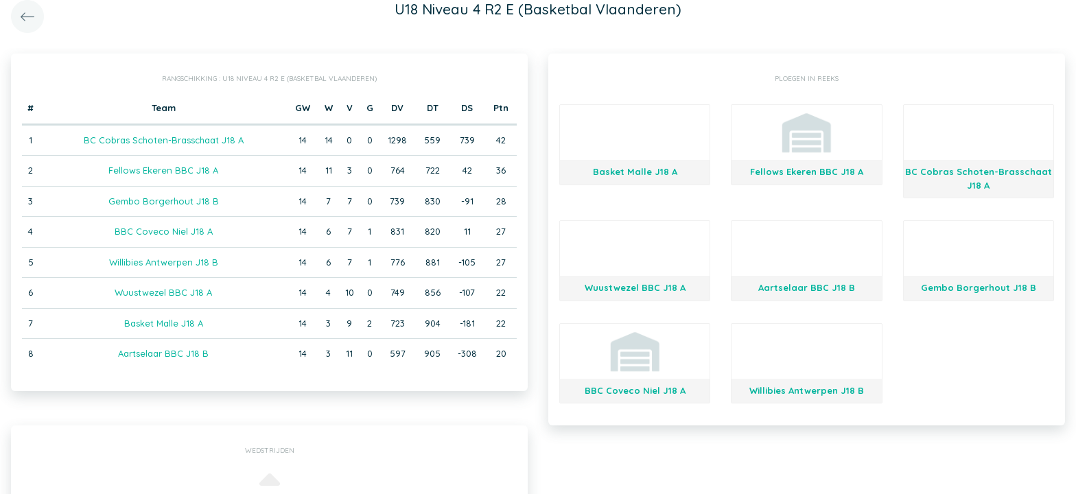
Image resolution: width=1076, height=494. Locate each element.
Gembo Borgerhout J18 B (163, 201)
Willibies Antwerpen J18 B (163, 262)
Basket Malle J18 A (163, 323)
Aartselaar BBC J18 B (163, 353)
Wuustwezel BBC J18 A (163, 292)
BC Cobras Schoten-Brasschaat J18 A (164, 139)
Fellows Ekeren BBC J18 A (163, 170)
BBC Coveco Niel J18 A (164, 231)
